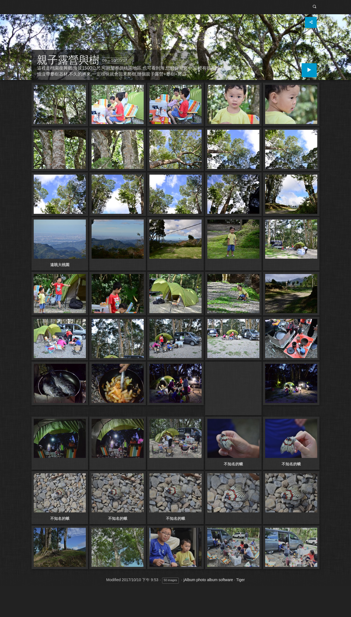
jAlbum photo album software (208, 580)
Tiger (240, 580)
